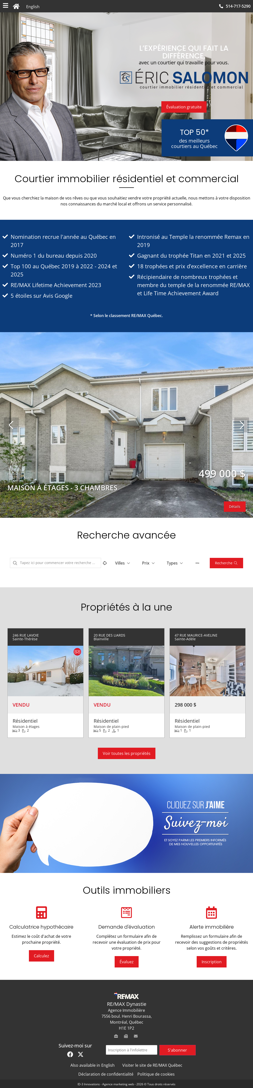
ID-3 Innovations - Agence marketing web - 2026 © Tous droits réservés (126, 1084)
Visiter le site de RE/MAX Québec (152, 1065)
